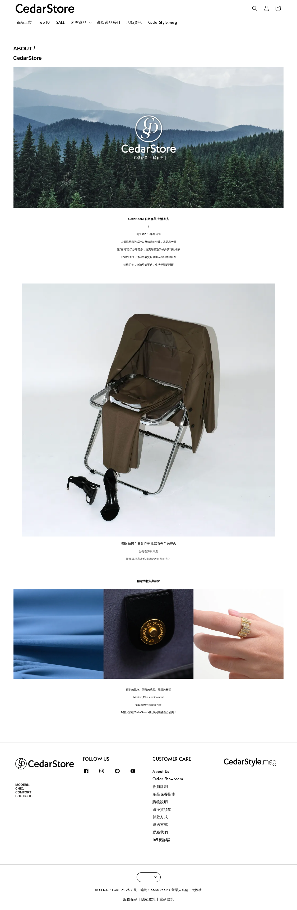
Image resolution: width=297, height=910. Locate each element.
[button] (255, 8)
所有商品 (78, 22)
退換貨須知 (162, 809)
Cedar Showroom (167, 778)
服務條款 (130, 899)
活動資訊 (134, 22)
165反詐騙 (161, 839)
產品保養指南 (164, 794)
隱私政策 (148, 899)
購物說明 (160, 801)
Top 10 (44, 22)
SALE (60, 22)
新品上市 (24, 22)
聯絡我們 (160, 832)
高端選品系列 (108, 22)
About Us (160, 771)
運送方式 (160, 824)
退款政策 (167, 899)
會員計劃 (160, 786)
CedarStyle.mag (162, 22)
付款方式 (160, 816)
